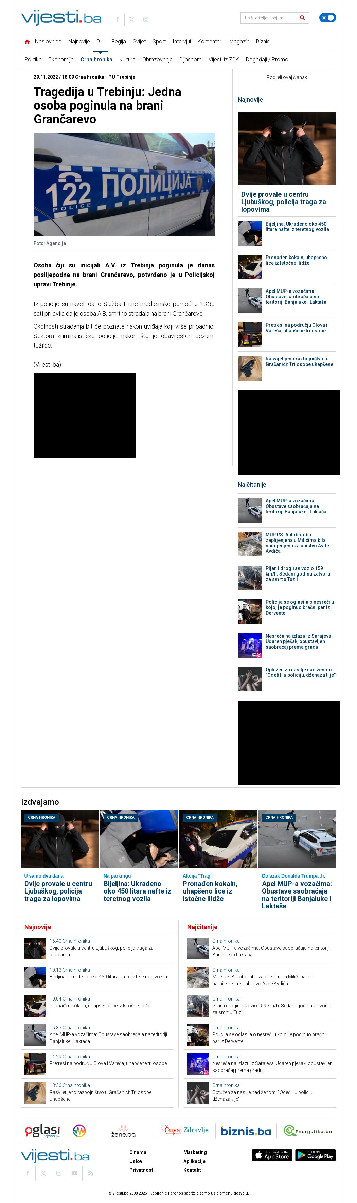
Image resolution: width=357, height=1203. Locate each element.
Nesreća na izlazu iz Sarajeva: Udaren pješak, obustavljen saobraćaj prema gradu (299, 641)
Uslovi (136, 1161)
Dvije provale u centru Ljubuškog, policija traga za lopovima (283, 201)
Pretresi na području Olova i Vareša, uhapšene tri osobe (296, 327)
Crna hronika (96, 59)
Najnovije (79, 41)
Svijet (139, 41)
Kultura (127, 59)
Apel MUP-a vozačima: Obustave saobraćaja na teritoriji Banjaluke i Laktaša (296, 296)
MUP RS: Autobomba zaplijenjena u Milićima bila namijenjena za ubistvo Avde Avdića (297, 543)
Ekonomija (61, 59)
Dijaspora (190, 59)
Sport (159, 41)
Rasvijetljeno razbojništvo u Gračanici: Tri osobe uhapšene (299, 361)
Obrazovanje (157, 59)
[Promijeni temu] (327, 17)
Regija (118, 41)
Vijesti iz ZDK (224, 59)
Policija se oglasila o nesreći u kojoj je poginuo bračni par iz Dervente (300, 607)
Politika (33, 59)
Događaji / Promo (267, 59)
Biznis (263, 41)
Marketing (195, 1152)
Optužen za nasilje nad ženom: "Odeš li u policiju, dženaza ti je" (301, 672)
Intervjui (182, 41)
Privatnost (141, 1170)
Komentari (210, 41)
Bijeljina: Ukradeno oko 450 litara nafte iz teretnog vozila (297, 226)
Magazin (239, 41)
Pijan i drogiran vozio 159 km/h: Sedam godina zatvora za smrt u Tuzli (298, 574)
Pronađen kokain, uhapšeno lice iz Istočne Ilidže (296, 260)
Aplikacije (194, 1161)
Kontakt (192, 1170)
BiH (101, 41)
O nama (137, 1152)
